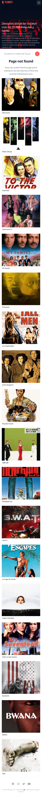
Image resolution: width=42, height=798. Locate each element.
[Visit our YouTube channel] (29, 784)
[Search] (18, 53)
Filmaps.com (11, 790)
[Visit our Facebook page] (13, 784)
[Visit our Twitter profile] (23, 784)
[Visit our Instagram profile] (18, 784)
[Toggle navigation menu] (39, 2)
